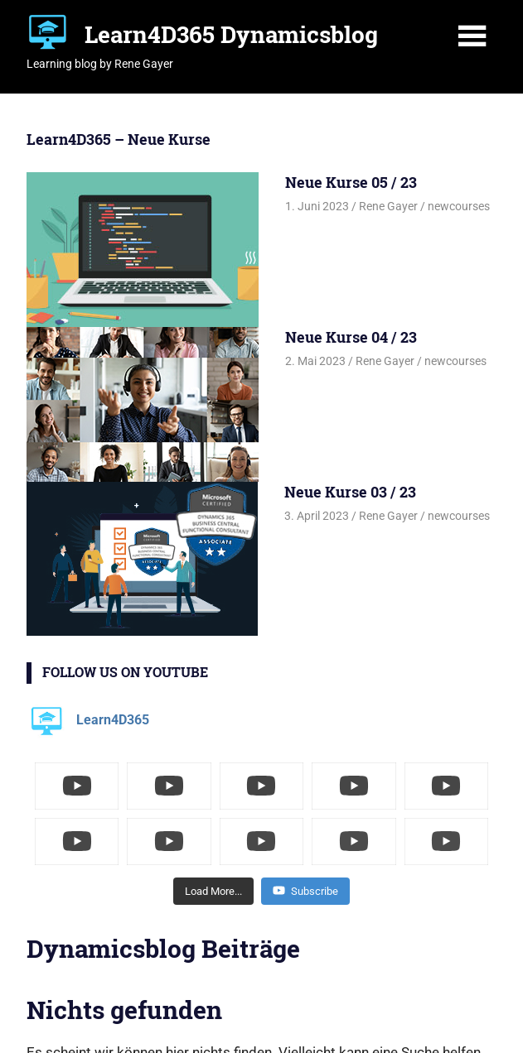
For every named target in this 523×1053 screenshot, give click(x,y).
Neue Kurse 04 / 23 (351, 337)
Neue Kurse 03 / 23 (350, 492)
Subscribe (305, 890)
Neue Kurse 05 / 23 (351, 182)
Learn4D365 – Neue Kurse (119, 139)
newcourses (459, 206)
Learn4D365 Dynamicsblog (231, 34)
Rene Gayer (388, 206)
